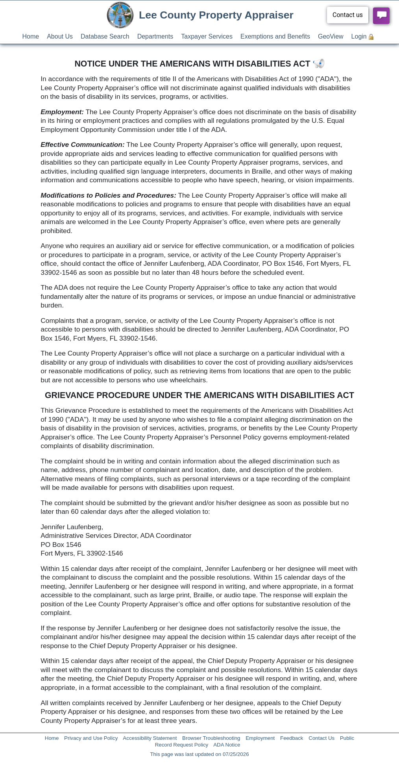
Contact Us (321, 738)
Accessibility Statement (150, 738)
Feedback (291, 738)
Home (30, 36)
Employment (260, 738)
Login (359, 36)
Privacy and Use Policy (91, 738)
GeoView (331, 36)
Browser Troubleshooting (211, 738)
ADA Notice (226, 745)
